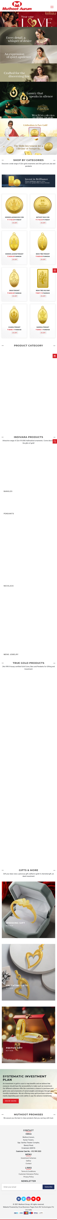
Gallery (28, 1161)
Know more (11, 1101)
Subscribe (48, 1187)
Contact (28, 1164)
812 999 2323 (36, 1151)
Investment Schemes (28, 1158)
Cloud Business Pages (26, 1207)
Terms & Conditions (28, 1171)
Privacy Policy (28, 1177)
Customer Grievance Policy (28, 1174)
